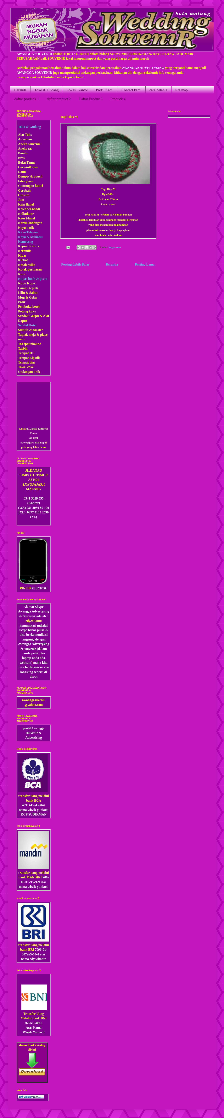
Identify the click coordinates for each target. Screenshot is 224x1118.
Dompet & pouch (30, 176)
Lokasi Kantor (77, 90)
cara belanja (158, 90)
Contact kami (131, 90)
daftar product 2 (59, 99)
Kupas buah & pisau (32, 278)
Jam (21, 199)
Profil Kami (105, 90)
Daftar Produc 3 (90, 99)
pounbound (33, 344)
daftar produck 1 (26, 99)
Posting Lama (145, 264)
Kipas (22, 255)
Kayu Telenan (28, 232)
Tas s (21, 344)
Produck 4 (118, 99)
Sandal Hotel (27, 325)
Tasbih (23, 348)
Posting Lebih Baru (75, 264)
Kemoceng (25, 241)
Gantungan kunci (30, 185)
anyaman (115, 247)
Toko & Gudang (46, 90)
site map (181, 90)
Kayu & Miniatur (30, 237)
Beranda (20, 90)
